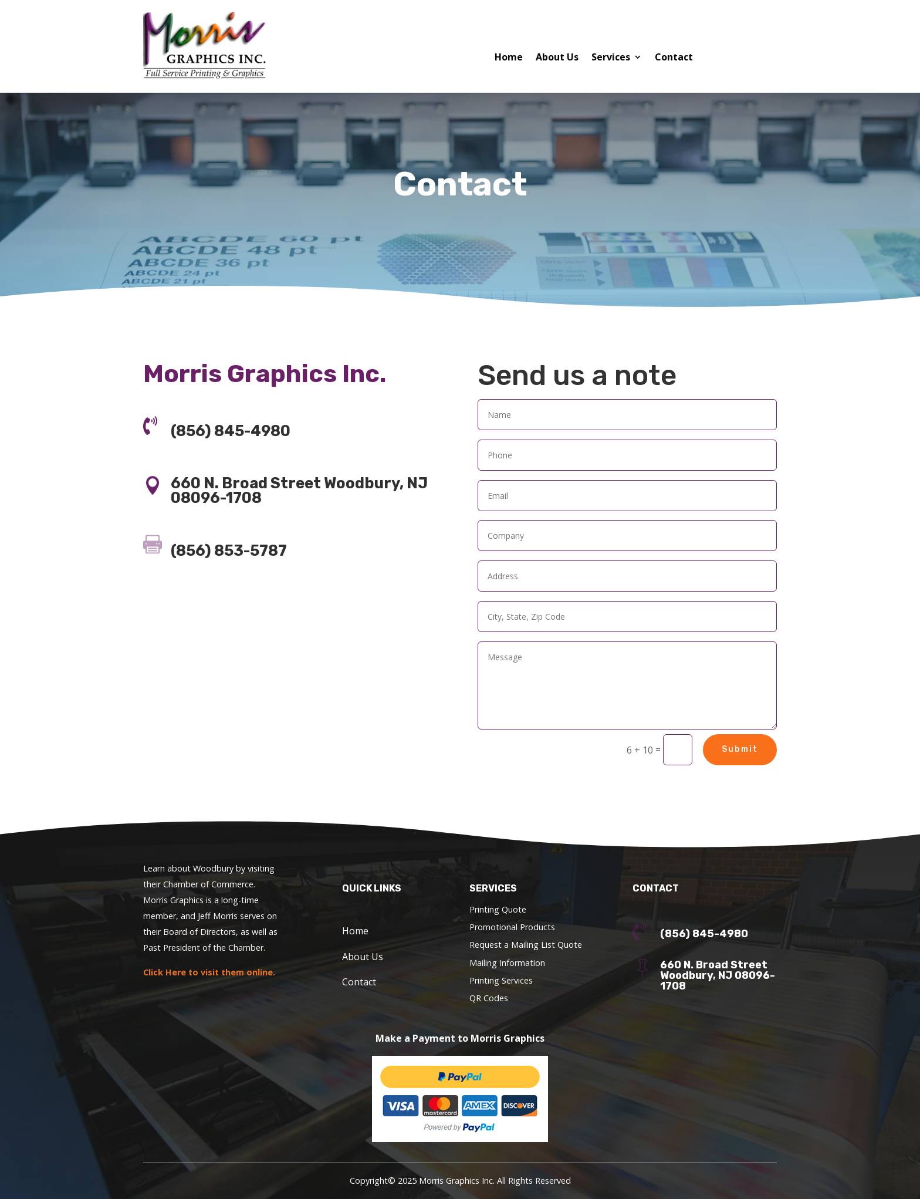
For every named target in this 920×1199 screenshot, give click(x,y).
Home (509, 58)
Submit (740, 749)
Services (610, 58)
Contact (674, 58)
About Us (557, 58)
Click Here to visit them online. (209, 972)
